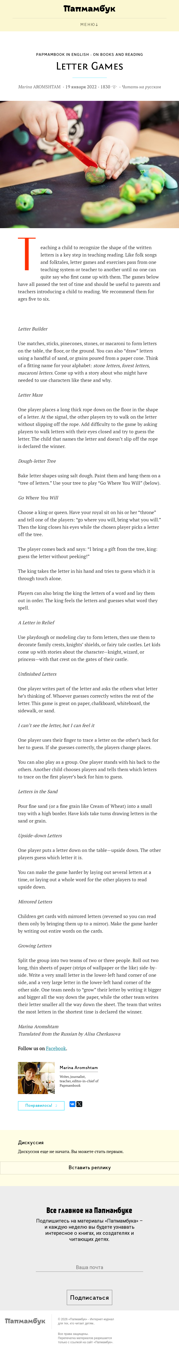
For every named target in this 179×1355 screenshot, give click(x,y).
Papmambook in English (62, 55)
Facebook (56, 1048)
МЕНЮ (87, 25)
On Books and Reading (118, 55)
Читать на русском (141, 87)
